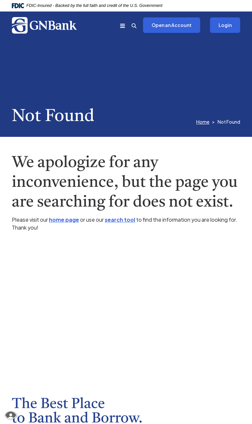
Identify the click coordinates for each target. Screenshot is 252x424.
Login (225, 25)
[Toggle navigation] (122, 25)
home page (64, 219)
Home (202, 122)
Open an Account (167, 25)
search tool (120, 219)
